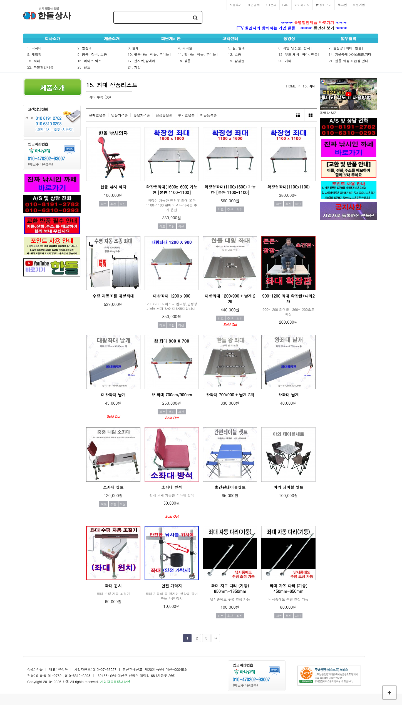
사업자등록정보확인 (115, 681)
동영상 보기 (324, 28)
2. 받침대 (85, 48)
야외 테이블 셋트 (288, 487)
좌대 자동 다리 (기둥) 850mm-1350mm (230, 588)
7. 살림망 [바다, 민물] (346, 48)
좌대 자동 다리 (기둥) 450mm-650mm (288, 588)
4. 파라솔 (185, 48)
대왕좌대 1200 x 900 (171, 296)
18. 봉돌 (184, 60)
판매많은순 (97, 115)
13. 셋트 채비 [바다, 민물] (299, 54)
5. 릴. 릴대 (236, 48)
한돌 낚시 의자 (113, 187)
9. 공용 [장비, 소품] (93, 54)
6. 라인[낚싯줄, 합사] (295, 48)
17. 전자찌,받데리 (141, 60)
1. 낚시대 (34, 48)
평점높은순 (164, 115)
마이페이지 (302, 4)
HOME (291, 86)
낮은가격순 (119, 115)
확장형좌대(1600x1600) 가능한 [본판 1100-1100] (171, 189)
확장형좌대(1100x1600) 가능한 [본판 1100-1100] (230, 189)
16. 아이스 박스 (90, 60)
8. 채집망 (34, 54)
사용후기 (236, 4)
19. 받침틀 (236, 60)
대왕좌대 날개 (113, 394)
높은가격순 (141, 115)
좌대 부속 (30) (100, 97)
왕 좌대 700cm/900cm (171, 394)
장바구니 (324, 4)
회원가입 (359, 4)
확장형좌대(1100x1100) (288, 187)
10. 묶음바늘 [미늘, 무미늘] (149, 54)
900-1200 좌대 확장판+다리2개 (288, 298)
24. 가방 (134, 67)
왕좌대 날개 (288, 394)
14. (350, 54)
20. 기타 (285, 60)
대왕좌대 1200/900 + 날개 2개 (230, 298)
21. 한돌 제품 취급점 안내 (348, 60)
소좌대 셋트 (113, 487)
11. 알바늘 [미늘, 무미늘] (198, 54)
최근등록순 (208, 115)
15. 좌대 (33, 60)
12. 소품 (234, 54)
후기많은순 (186, 115)
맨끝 (216, 638)
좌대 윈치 (113, 585)
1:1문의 (271, 4)
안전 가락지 (171, 585)
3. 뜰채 (133, 48)
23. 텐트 (84, 67)
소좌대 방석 (171, 487)
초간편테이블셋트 (230, 487)
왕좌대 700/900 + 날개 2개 (230, 394)
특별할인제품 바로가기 (314, 22)
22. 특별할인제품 (40, 67)
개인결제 (254, 4)
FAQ (285, 4)
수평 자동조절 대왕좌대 (113, 296)
